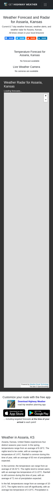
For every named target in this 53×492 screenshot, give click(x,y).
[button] (46, 96)
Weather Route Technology (39, 384)
